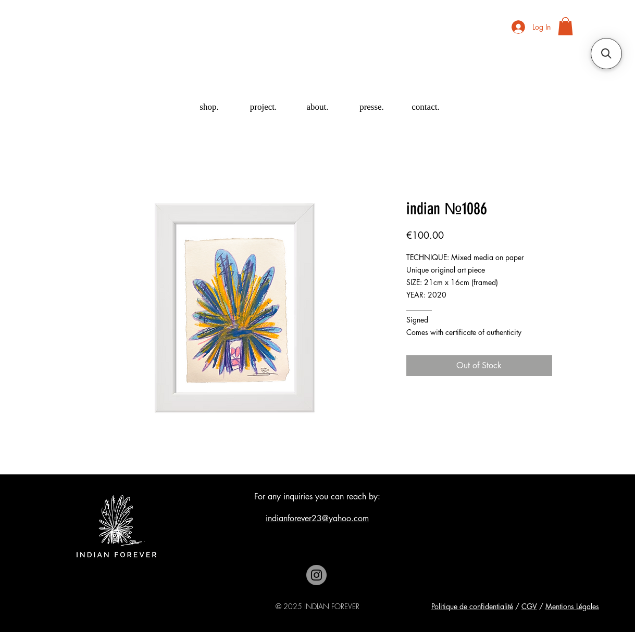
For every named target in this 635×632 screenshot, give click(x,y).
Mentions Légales (572, 606)
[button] (565, 26)
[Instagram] (316, 575)
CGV (529, 606)
